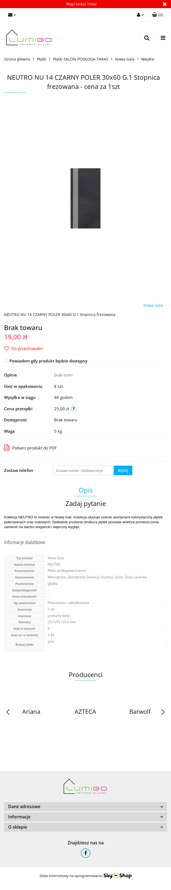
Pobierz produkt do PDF (30, 448)
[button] (157, 15)
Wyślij (123, 470)
